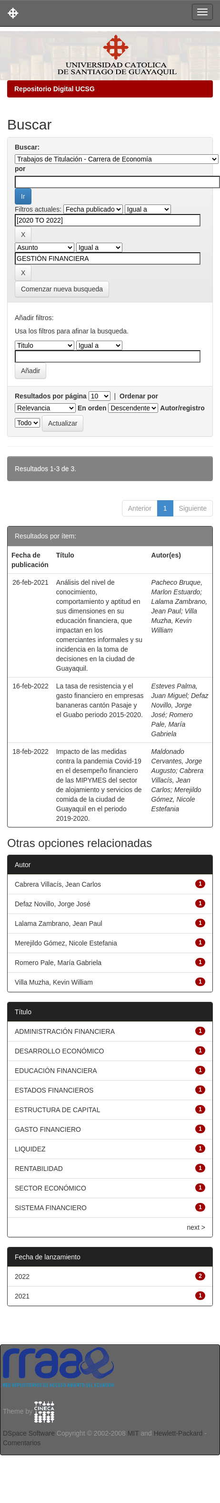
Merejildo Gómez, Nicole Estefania (176, 799)
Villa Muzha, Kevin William (174, 620)
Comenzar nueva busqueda (62, 289)
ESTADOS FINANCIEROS (54, 1090)
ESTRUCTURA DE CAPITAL (57, 1110)
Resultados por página (51, 396)
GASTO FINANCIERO (48, 1129)
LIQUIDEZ (30, 1149)
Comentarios (21, 1443)
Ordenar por (139, 396)
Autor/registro (182, 408)
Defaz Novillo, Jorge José (180, 705)
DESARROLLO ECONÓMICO (59, 1051)
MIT (133, 1433)
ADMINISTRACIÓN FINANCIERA (65, 1031)
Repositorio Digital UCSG (54, 89)
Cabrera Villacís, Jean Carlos (177, 780)
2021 (22, 1296)
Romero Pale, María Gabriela (172, 724)
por (20, 168)
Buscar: (27, 147)
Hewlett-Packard (178, 1433)
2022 (22, 1276)
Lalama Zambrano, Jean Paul (58, 923)
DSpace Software (29, 1433)
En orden (92, 408)
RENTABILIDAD (39, 1168)
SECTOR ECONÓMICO (50, 1188)
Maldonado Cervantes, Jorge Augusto (176, 761)
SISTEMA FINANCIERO (51, 1208)
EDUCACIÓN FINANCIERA (56, 1070)
